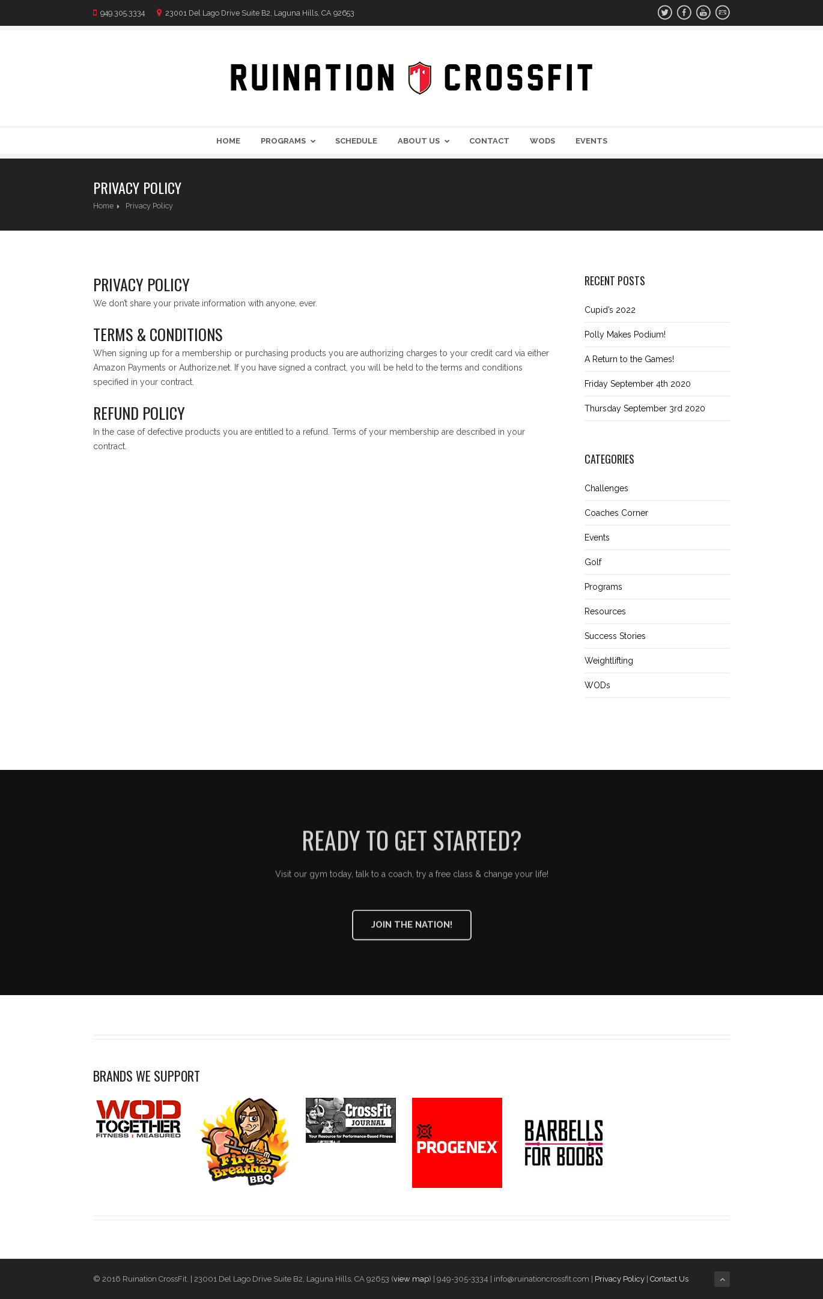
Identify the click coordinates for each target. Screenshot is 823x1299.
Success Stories (615, 636)
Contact (489, 140)
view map (411, 1278)
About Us (426, 140)
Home (228, 140)
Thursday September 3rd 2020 (645, 408)
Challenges (606, 488)
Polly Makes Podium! (625, 334)
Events (591, 140)
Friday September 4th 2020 (638, 384)
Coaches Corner (616, 513)
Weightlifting (609, 660)
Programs (290, 140)
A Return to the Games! (629, 359)
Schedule (356, 140)
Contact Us (669, 1278)
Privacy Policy (620, 1278)
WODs (542, 140)
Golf (593, 562)
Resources (605, 611)
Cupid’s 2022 (610, 310)
